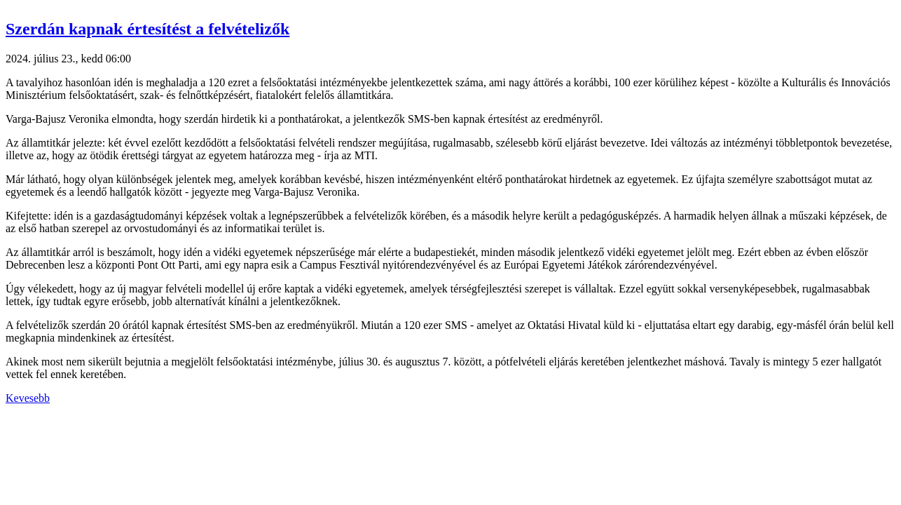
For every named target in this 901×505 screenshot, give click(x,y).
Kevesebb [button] (28, 398)
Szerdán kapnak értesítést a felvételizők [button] (147, 29)
